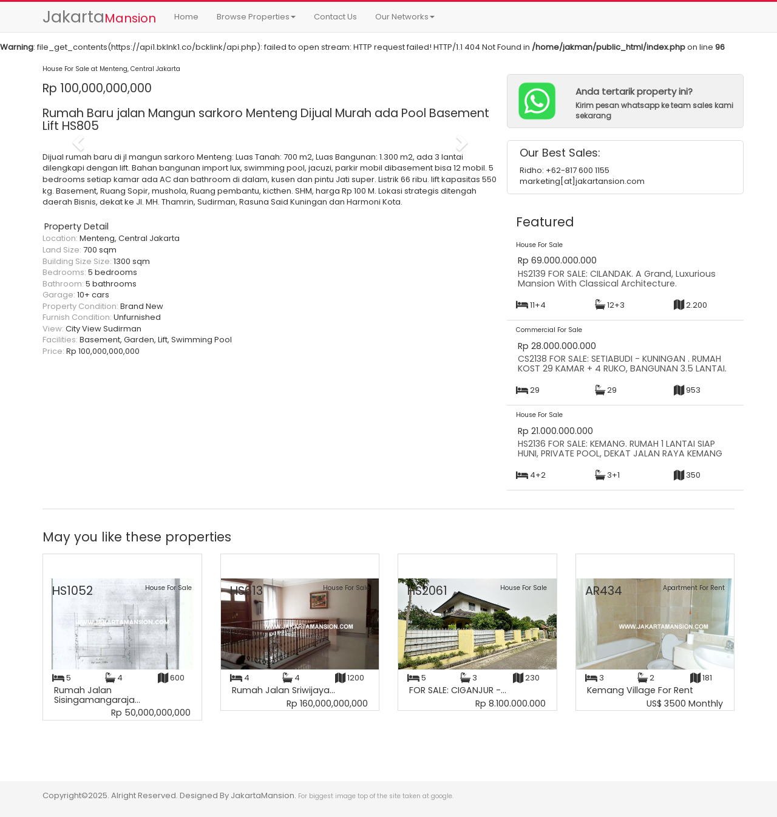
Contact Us (335, 16)
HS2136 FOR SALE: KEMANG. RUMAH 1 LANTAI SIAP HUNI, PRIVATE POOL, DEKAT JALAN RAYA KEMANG (620, 448)
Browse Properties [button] (256, 16)
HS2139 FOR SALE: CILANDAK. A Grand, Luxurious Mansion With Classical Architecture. (617, 279)
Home (186, 16)
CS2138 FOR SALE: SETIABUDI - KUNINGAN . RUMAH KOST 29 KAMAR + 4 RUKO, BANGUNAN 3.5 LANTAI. (622, 364)
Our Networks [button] (405, 16)
